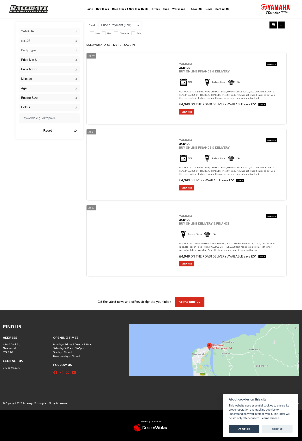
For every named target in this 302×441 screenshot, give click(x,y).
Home (89, 9)
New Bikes (102, 9)
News (208, 9)
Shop (166, 9)
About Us (196, 9)
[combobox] (49, 31)
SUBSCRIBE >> (189, 302)
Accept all (244, 428)
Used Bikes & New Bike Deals (130, 9)
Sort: (92, 25)
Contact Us (222, 9)
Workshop (179, 9)
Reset (60, 130)
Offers (155, 9)
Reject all (277, 428)
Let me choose (270, 418)
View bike (187, 112)
